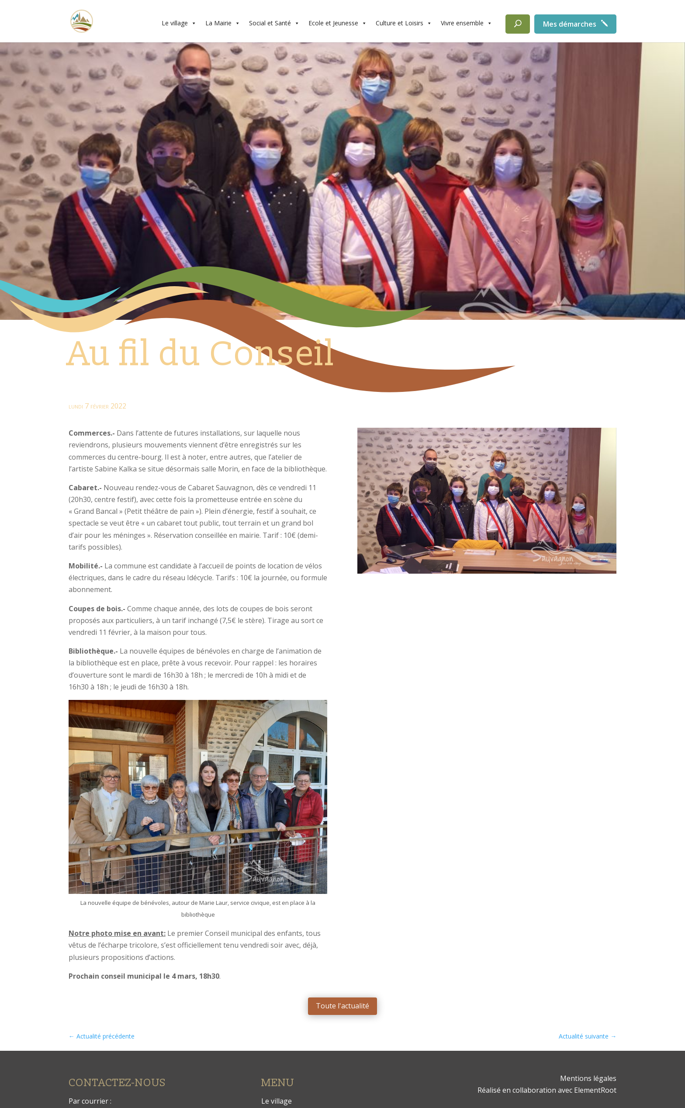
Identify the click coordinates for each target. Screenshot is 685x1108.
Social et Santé (274, 23)
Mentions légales (588, 1078)
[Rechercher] (517, 24)
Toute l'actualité (342, 1006)
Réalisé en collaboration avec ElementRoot (546, 1090)
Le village (179, 23)
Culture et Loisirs (404, 23)
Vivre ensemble (466, 23)
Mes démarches (569, 24)
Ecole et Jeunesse (337, 23)
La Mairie (222, 23)
